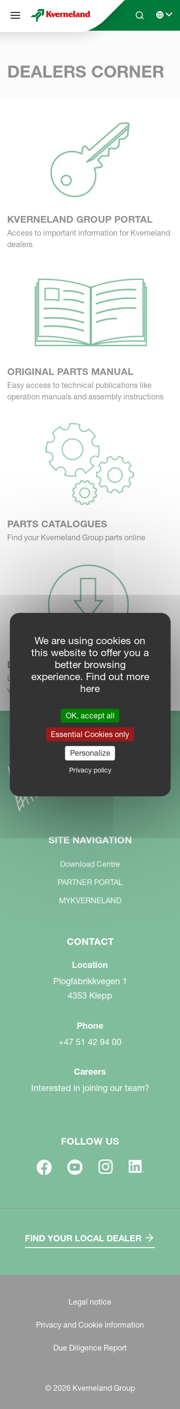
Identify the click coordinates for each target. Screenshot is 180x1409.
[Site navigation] (15, 15)
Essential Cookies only (90, 734)
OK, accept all (90, 715)
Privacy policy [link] (90, 769)
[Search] (139, 15)
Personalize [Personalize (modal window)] (90, 753)
